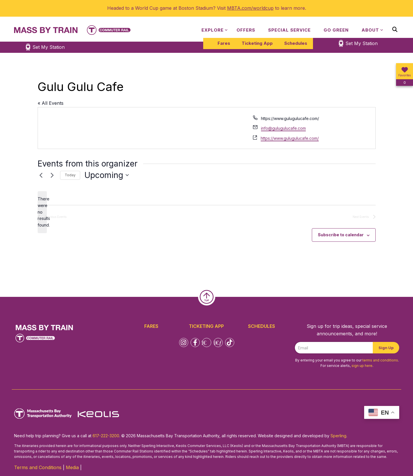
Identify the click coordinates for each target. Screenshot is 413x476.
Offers (246, 30)
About (370, 30)
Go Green (336, 30)
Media (72, 467)
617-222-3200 (106, 435)
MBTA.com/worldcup (250, 8)
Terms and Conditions (38, 467)
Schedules (295, 43)
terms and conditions (380, 360)
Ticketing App (257, 43)
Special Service (289, 30)
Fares (224, 43)
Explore (212, 30)
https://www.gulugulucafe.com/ (290, 138)
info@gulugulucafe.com (283, 128)
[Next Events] (52, 175)
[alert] (42, 212)
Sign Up (386, 347)
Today (70, 175)
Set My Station (361, 43)
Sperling (338, 435)
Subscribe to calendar (341, 234)
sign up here (361, 365)
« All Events (51, 103)
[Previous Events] (41, 175)
